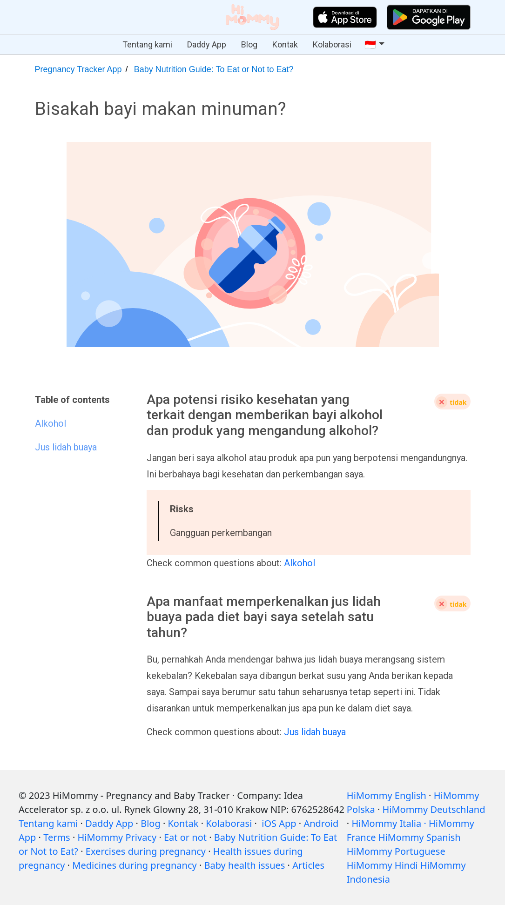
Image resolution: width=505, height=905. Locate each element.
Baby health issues (244, 865)
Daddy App (206, 44)
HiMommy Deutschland (433, 809)
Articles (308, 865)
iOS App (279, 823)
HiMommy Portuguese (396, 851)
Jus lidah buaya (315, 731)
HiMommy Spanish (419, 837)
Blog (249, 44)
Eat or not (185, 837)
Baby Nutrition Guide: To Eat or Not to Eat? (214, 69)
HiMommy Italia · (388, 823)
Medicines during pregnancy (134, 865)
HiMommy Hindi (382, 865)
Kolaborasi (332, 44)
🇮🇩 (370, 44)
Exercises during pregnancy (146, 851)
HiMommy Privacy (116, 837)
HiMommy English (386, 795)
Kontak (285, 44)
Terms (56, 837)
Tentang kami (147, 44)
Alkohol (299, 563)
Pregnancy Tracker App (78, 69)
